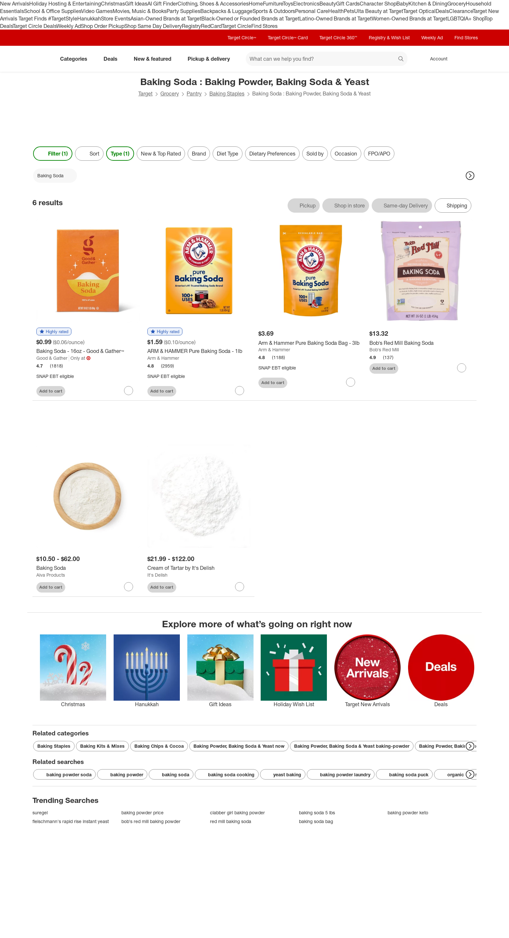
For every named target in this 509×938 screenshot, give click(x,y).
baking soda (171, 774)
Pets (349, 11)
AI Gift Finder (162, 3)
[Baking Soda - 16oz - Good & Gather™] (88, 351)
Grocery (456, 3)
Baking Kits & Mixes (102, 746)
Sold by (315, 153)
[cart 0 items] (468, 59)
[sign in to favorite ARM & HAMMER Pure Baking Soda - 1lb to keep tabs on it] (239, 390)
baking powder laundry (340, 774)
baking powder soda (64, 774)
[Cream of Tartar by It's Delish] (199, 568)
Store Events (115, 18)
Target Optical (419, 11)
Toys (288, 3)
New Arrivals (14, 3)
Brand (199, 153)
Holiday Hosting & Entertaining (65, 3)
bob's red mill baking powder (150, 821)
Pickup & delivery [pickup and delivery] (211, 59)
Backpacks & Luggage (226, 11)
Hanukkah (89, 18)
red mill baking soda (230, 821)
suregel (40, 812)
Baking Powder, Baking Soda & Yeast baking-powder (351, 746)
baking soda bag (316, 821)
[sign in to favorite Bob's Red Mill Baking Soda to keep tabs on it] (461, 367)
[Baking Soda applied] (55, 176)
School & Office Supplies (52, 11)
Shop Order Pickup (102, 26)
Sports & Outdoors (274, 11)
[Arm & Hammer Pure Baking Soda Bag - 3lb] (310, 343)
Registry (191, 26)
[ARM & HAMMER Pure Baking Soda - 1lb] (199, 351)
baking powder (122, 774)
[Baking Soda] (88, 568)
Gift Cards (348, 3)
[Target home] (41, 59)
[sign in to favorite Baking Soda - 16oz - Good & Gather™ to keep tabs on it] (128, 390)
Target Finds (33, 18)
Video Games (97, 11)
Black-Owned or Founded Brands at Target (250, 18)
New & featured (155, 59)
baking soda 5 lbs (317, 812)
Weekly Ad (68, 26)
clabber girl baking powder (237, 812)
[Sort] (89, 153)
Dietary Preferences (272, 153)
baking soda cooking (227, 774)
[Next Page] (470, 175)
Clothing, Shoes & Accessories (213, 3)
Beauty (327, 3)
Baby (402, 3)
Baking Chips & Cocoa (159, 746)
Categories (76, 59)
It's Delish (157, 575)
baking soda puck (404, 774)
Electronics (306, 3)
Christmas (113, 3)
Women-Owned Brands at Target (409, 18)
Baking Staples (226, 93)
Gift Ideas (136, 3)
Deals (442, 11)
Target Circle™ (242, 37)
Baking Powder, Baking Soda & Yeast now (238, 746)
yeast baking (282, 774)
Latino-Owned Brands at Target (335, 18)
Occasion (346, 153)
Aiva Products (50, 575)
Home (256, 3)
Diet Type (227, 153)
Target (145, 93)
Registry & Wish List (389, 37)
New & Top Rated (161, 153)
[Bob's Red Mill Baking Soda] (421, 343)
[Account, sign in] (435, 59)
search (401, 59)
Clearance (461, 11)
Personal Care (311, 11)
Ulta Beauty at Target (378, 11)
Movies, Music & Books (140, 11)
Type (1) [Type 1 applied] (120, 153)
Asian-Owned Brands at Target (165, 18)
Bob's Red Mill (384, 349)
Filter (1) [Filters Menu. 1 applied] (53, 153)
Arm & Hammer (163, 358)
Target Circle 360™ (338, 37)
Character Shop (378, 3)
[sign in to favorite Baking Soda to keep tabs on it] (128, 586)
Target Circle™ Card (288, 37)
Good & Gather (52, 358)
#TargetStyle (62, 18)
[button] (53, 332)
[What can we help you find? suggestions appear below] (326, 59)
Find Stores (264, 26)
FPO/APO (379, 153)
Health (336, 11)
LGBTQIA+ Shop (465, 18)
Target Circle (236, 26)
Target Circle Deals (34, 26)
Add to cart (50, 391)
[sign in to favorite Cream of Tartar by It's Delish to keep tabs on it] (239, 586)
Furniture (273, 3)
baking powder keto (408, 812)
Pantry (194, 93)
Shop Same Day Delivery (153, 26)
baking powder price (142, 812)
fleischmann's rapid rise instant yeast (70, 821)
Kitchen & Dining (427, 3)
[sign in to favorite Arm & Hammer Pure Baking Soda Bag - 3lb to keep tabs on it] (350, 382)
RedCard (211, 26)
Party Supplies (183, 11)
